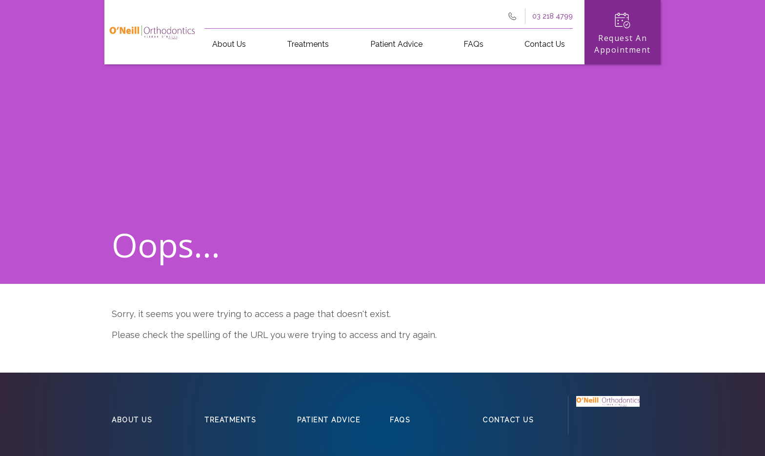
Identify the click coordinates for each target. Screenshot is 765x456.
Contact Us (544, 44)
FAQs (473, 44)
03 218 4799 (552, 16)
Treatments (308, 44)
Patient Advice (396, 44)
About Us (229, 44)
